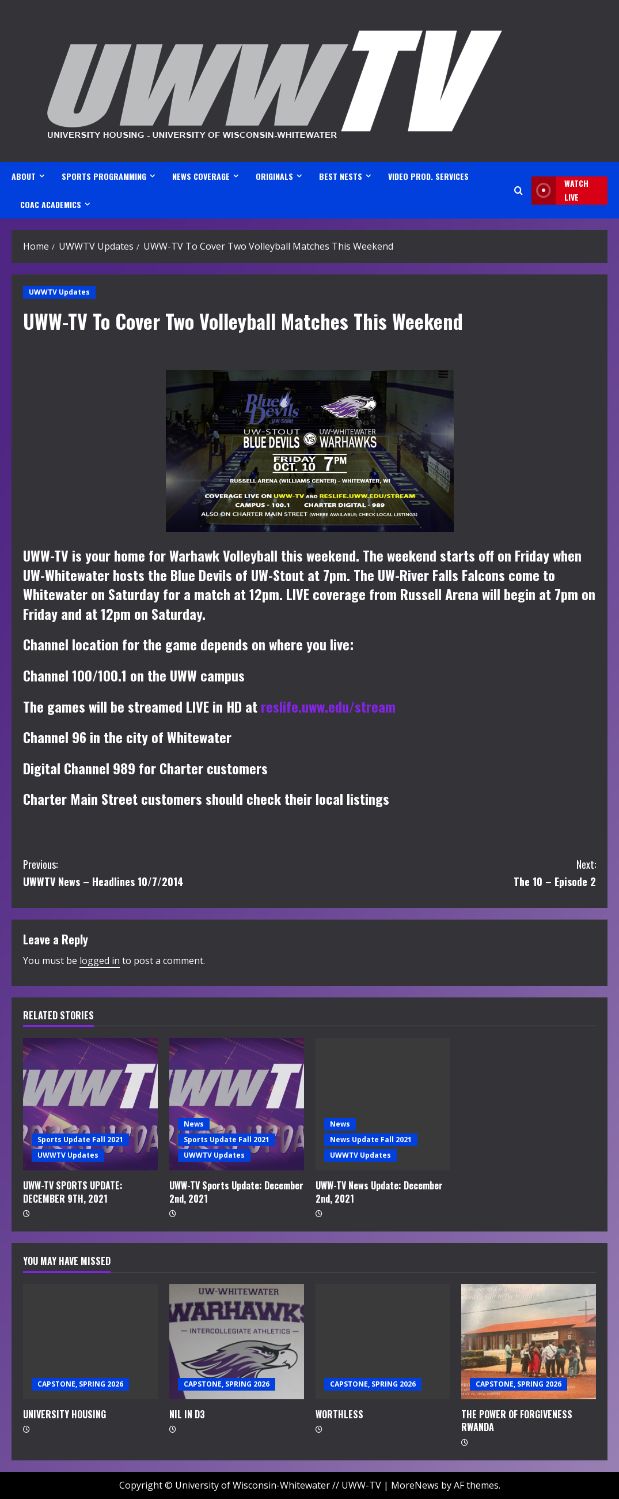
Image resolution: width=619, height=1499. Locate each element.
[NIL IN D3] (236, 1341)
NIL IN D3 (187, 1414)
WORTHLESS (339, 1414)
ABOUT (24, 176)
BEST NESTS (340, 176)
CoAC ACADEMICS (50, 204)
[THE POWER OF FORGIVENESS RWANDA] (528, 1341)
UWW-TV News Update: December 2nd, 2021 (379, 1191)
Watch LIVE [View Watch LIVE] (559, 190)
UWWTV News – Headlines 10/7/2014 (166, 873)
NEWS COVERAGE (201, 176)
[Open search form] (518, 190)
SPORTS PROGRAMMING (104, 176)
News (194, 1124)
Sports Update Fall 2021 (80, 1139)
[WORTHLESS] (383, 1341)
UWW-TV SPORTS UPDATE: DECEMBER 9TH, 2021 (73, 1191)
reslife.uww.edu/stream (328, 706)
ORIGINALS (274, 176)
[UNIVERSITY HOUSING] (90, 1341)
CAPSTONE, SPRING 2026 (80, 1384)
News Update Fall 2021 (371, 1139)
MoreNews (415, 1485)
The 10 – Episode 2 (453, 873)
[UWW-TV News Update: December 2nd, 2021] (383, 1104)
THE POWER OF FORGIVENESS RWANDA (516, 1420)
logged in (99, 960)
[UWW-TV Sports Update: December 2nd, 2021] (236, 1104)
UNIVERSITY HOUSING (64, 1414)
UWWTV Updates (59, 292)
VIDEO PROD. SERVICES (428, 176)
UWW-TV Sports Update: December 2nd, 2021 (236, 1191)
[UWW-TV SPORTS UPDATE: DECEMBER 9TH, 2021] (90, 1104)
